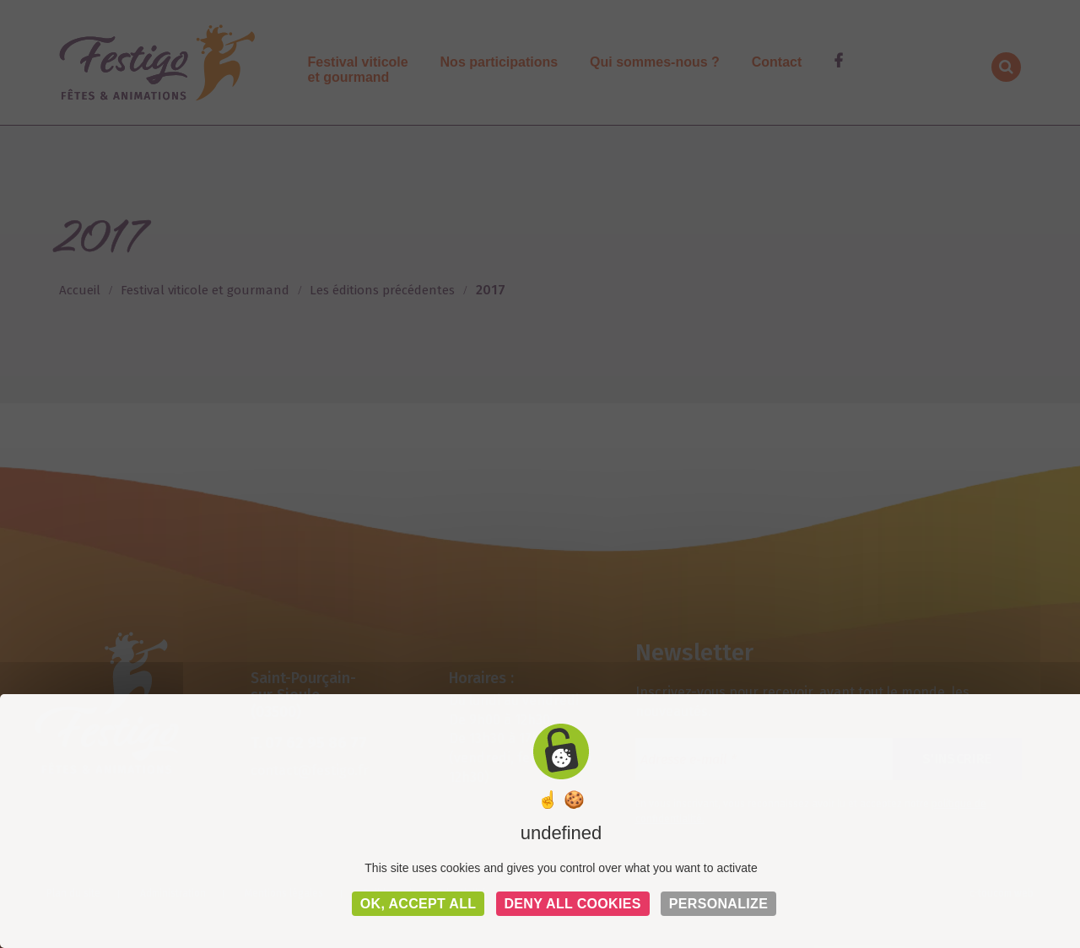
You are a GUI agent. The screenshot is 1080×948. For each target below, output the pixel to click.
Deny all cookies (573, 904)
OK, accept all (418, 904)
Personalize (718, 904)
